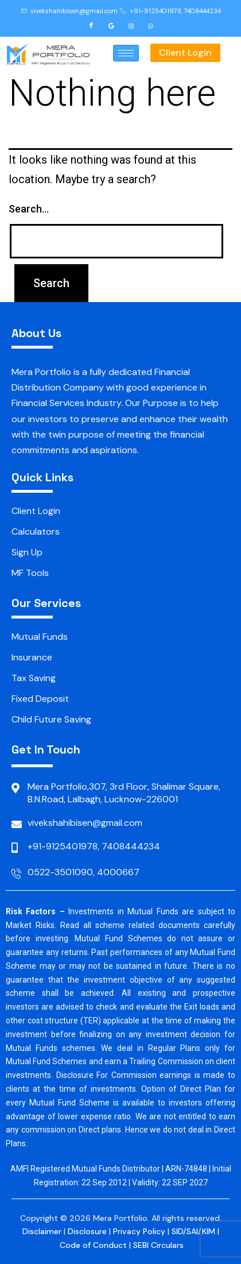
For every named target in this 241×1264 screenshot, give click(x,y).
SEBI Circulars (158, 1245)
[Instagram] (131, 25)
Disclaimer (41, 1231)
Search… (29, 209)
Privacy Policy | (142, 1231)
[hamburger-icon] (126, 53)
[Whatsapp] (150, 25)
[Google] (111, 25)
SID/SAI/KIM (193, 1231)
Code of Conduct (93, 1245)
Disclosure (87, 1231)
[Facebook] (91, 25)
